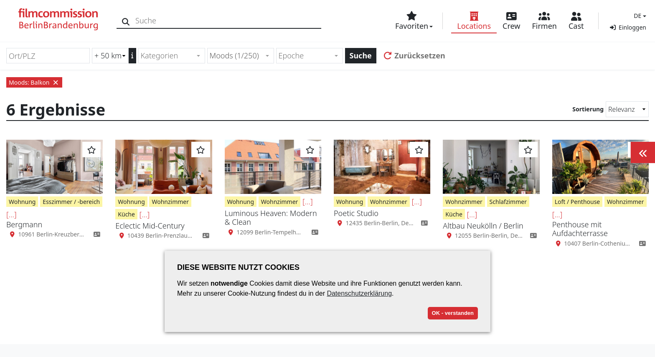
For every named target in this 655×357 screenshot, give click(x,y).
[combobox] (171, 55)
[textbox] (168, 55)
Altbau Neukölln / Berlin (483, 226)
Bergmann (24, 224)
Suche (361, 55)
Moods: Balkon (34, 82)
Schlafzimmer (508, 202)
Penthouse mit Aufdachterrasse (580, 229)
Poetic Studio (356, 213)
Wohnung (22, 202)
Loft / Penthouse (577, 202)
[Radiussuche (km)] (110, 55)
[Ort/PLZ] (48, 55)
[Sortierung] (627, 109)
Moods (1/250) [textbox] (234, 55)
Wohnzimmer (170, 202)
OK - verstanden (453, 313)
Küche (126, 214)
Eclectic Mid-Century (149, 226)
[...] (11, 214)
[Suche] (126, 20)
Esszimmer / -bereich (71, 202)
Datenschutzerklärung (359, 293)
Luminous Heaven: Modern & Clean (271, 217)
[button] (639, 15)
